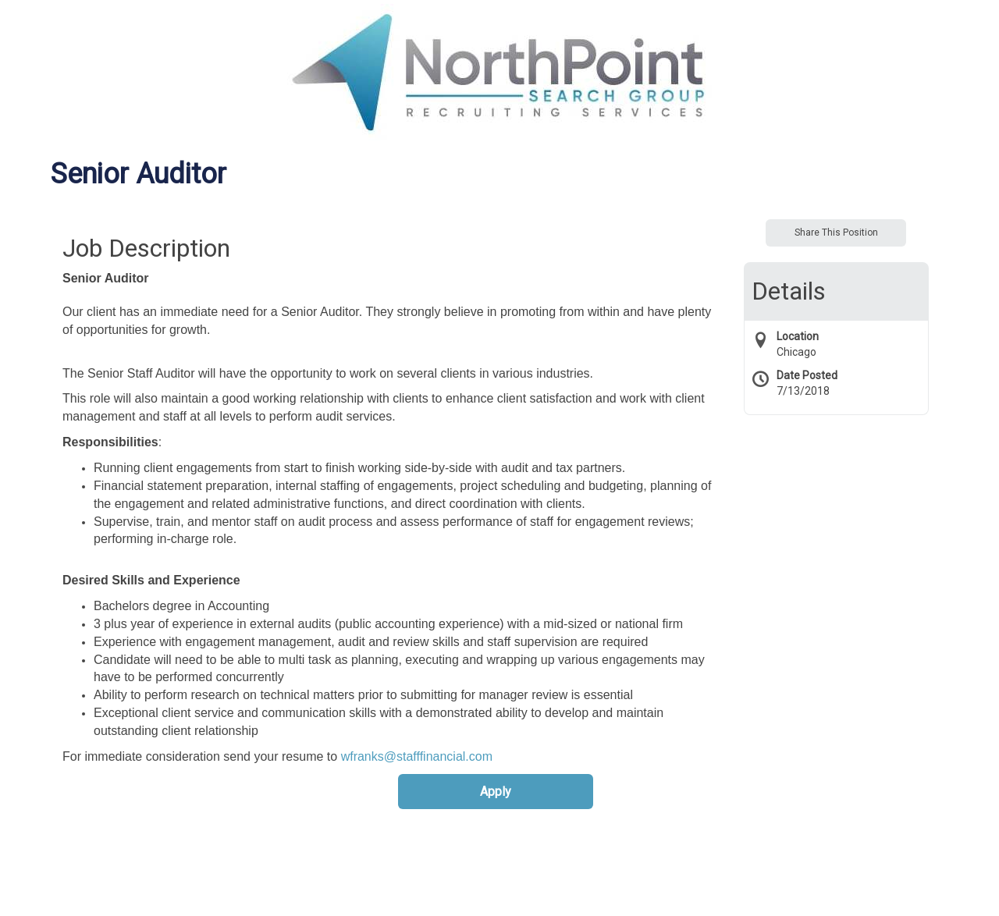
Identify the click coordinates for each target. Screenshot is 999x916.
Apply (495, 791)
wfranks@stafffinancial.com (416, 756)
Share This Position (836, 232)
